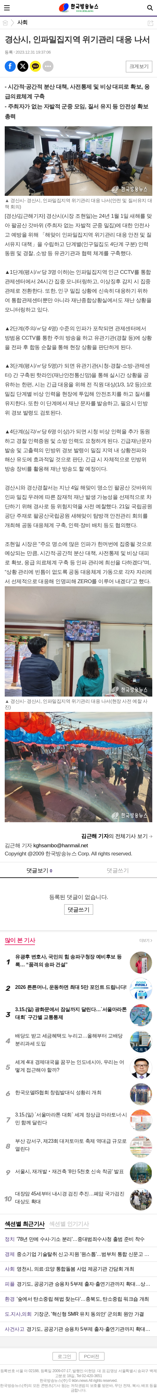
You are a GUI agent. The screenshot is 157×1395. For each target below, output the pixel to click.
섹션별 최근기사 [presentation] (25, 1224)
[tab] (25, 1224)
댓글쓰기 (118, 870)
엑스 (22, 66)
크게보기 (139, 66)
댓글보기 (39, 870)
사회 (22, 22)
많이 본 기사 (20, 940)
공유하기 (150, 23)
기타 (47, 66)
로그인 (64, 1356)
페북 (10, 66)
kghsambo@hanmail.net (60, 846)
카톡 (35, 66)
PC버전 (91, 1356)
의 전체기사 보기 (114, 836)
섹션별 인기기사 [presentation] (69, 1224)
